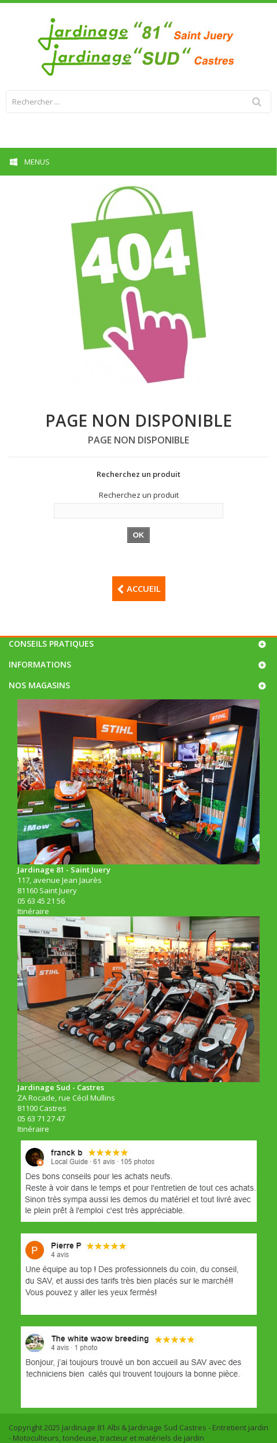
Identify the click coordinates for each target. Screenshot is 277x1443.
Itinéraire (33, 911)
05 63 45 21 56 (41, 901)
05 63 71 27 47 (41, 1118)
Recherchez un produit (139, 495)
